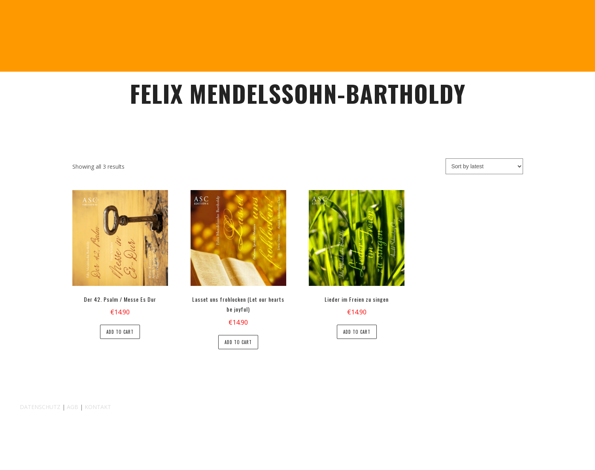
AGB (72, 407)
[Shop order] (484, 166)
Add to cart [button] (120, 332)
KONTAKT (98, 407)
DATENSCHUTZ (40, 407)
